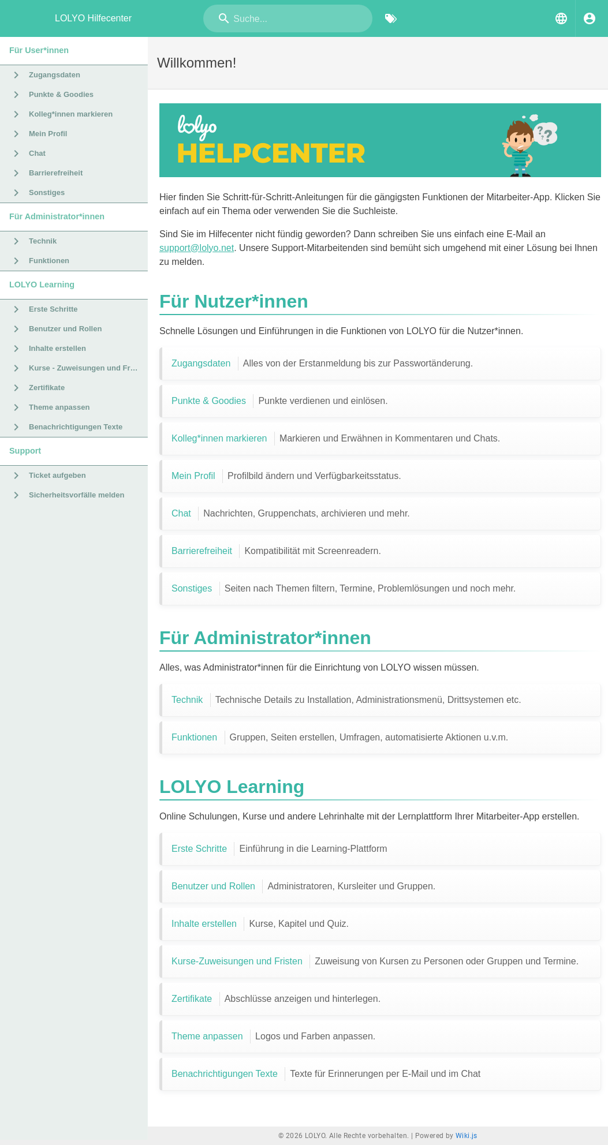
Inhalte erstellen (260, 924)
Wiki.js (467, 1136)
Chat (290, 514)
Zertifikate (276, 999)
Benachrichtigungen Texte (325, 1074)
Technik (346, 700)
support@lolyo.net (196, 248)
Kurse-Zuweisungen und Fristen (375, 961)
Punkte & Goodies (279, 401)
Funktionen (339, 737)
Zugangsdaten (322, 364)
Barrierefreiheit (276, 551)
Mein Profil (286, 476)
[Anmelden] (589, 18)
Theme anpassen (273, 1036)
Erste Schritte (279, 849)
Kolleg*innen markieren (335, 439)
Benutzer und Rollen (303, 886)
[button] (561, 18)
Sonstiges (343, 589)
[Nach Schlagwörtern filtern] (391, 18)
